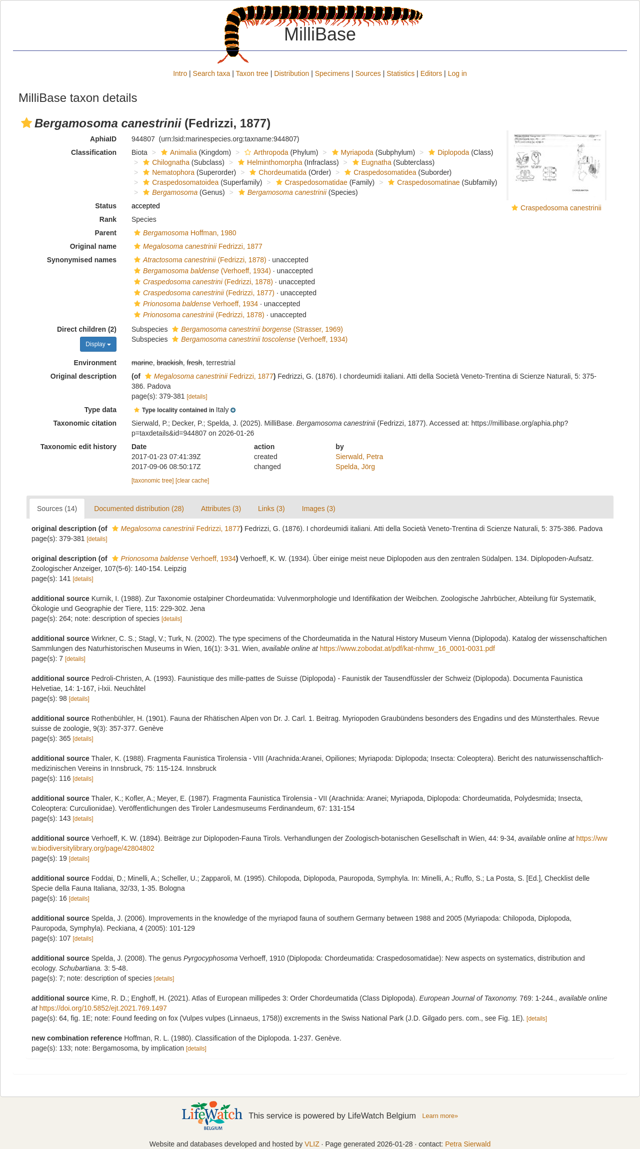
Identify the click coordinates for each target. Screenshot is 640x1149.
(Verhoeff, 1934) (201, 271)
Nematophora (167, 172)
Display (98, 344)
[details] (197, 396)
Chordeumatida (276, 172)
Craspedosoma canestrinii (561, 208)
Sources (367, 73)
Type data (100, 410)
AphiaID (103, 139)
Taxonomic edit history (78, 447)
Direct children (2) (86, 329)
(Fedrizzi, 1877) (203, 293)
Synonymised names (81, 260)
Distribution (291, 73)
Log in (457, 73)
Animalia (177, 152)
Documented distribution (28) (139, 509)
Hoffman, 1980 (184, 233)
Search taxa (211, 73)
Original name (93, 246)
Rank (108, 219)
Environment (95, 363)
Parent (105, 233)
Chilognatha (165, 162)
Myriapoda (352, 152)
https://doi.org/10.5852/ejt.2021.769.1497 (103, 1008)
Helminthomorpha (269, 162)
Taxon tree (252, 73)
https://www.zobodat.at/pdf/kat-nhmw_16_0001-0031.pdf (407, 648)
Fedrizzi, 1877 (197, 246)
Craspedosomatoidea (179, 182)
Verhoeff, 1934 (195, 304)
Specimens (332, 73)
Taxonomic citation (84, 423)
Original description (83, 376)
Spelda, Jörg (355, 467)
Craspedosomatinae (423, 182)
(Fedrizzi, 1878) (199, 260)
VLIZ (312, 1144)
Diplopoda (447, 152)
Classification (93, 152)
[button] (26, 123)
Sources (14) (57, 509)
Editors (431, 73)
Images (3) (319, 509)
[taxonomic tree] (153, 480)
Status (105, 206)
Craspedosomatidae (311, 182)
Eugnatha (371, 162)
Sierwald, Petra (359, 457)
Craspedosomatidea (379, 172)
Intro (180, 73)
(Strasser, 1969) (256, 329)
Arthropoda (265, 152)
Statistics (400, 73)
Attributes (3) (221, 509)
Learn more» (440, 1116)
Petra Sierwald (467, 1144)
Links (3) (271, 509)
